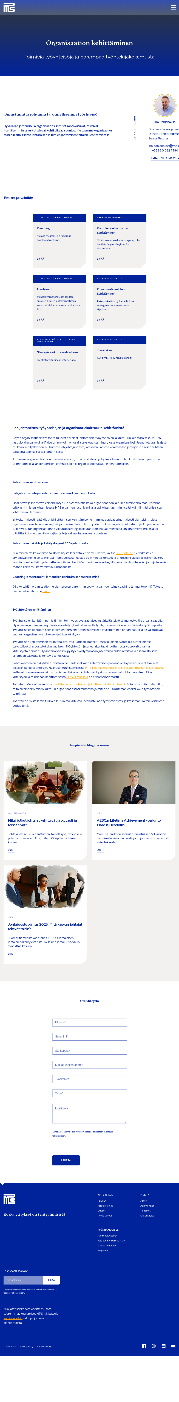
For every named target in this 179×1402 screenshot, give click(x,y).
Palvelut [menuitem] (102, 1200)
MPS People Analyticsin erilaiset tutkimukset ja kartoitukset (125, 668)
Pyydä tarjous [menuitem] (105, 1215)
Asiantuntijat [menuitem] (147, 1205)
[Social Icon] (144, 1346)
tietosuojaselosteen (94, 1131)
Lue (11, 850)
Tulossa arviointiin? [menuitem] (108, 1245)
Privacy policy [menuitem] (26, 1346)
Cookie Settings (44, 1346)
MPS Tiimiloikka (77, 677)
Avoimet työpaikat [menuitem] (107, 1235)
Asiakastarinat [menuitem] (105, 1205)
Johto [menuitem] (143, 1200)
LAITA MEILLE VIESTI (165, 158)
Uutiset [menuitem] (101, 1210)
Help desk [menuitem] (103, 1250)
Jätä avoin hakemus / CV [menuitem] (111, 1240)
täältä (46, 591)
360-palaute (124, 553)
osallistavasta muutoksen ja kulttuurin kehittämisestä (89, 684)
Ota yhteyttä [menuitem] (147, 1215)
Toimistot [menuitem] (145, 1210)
